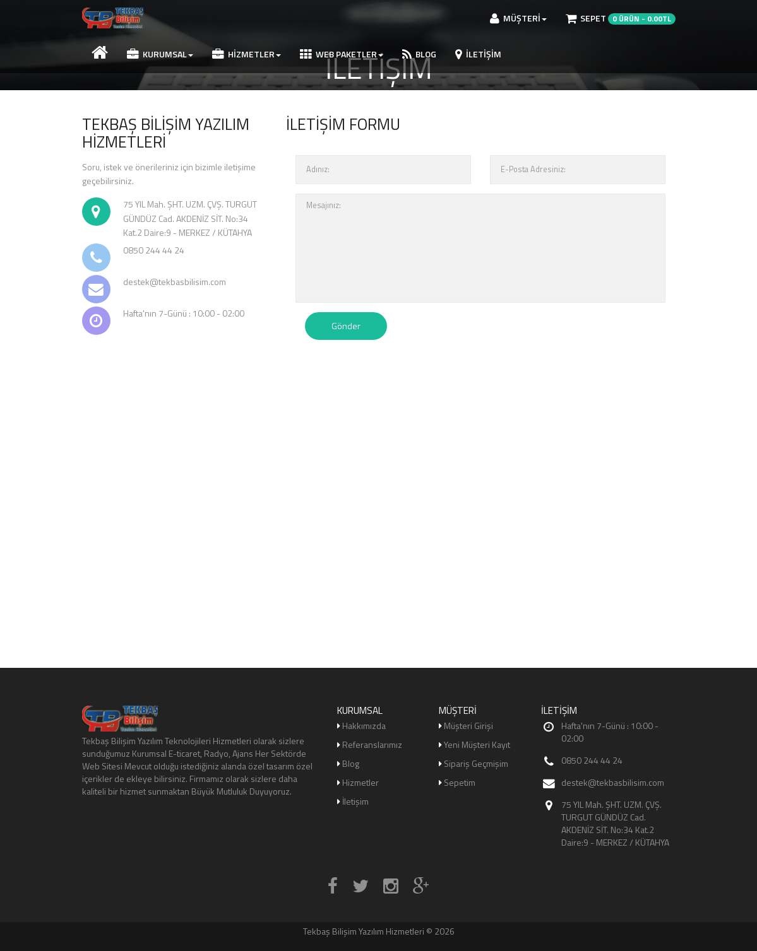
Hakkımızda (364, 725)
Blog (350, 763)
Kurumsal (160, 54)
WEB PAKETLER (341, 54)
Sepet (621, 18)
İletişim (478, 54)
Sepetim (459, 782)
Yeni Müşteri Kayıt (477, 744)
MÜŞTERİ (518, 18)
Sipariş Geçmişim (476, 763)
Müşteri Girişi (468, 725)
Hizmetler (246, 54)
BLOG (419, 54)
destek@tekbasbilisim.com (612, 782)
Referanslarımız (372, 744)
